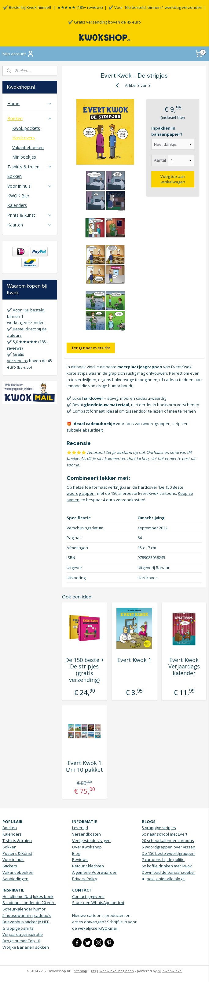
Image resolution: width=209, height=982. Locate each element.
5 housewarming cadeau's (26, 915)
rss (93, 971)
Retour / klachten (88, 866)
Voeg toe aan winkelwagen (173, 179)
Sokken (14, 176)
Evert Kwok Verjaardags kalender (184, 667)
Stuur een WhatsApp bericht (98, 902)
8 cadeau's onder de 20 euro (29, 902)
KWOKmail (108, 928)
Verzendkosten (86, 834)
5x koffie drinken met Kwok (167, 866)
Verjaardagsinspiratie (22, 934)
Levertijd (80, 827)
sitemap (80, 971)
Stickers (9, 866)
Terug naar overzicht (91, 348)
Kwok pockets (26, 128)
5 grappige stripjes (159, 827)
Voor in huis (29, 186)
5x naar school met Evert (164, 834)
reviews (14, 348)
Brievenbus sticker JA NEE (25, 922)
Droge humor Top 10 (21, 940)
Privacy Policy (84, 878)
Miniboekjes (24, 157)
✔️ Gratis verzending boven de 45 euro (104, 22)
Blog (76, 853)
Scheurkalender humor (24, 909)
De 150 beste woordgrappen (168, 853)
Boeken (29, 118)
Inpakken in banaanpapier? (167, 131)
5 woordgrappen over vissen (168, 847)
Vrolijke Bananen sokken (25, 947)
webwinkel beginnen (117, 971)
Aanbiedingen (15, 878)
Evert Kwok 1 (134, 660)
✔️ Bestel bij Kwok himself (27, 7)
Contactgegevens (88, 896)
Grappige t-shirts (18, 928)
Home (29, 103)
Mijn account (18, 53)
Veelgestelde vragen (91, 840)
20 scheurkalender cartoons (168, 840)
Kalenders (17, 205)
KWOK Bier (18, 196)
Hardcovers (23, 138)
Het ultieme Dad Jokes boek (27, 896)
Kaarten (29, 225)
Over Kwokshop (87, 847)
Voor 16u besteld (28, 310)
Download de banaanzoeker (168, 872)
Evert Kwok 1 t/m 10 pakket (84, 766)
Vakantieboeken (28, 147)
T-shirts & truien (29, 167)
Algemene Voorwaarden (94, 872)
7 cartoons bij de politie (163, 859)
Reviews (80, 859)
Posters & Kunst (17, 853)
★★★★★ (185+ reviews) (80, 7)
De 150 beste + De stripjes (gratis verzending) (84, 670)
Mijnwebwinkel (170, 971)
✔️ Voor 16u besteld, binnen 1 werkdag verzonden (155, 7)
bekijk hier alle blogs (166, 878)
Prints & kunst (29, 215)
